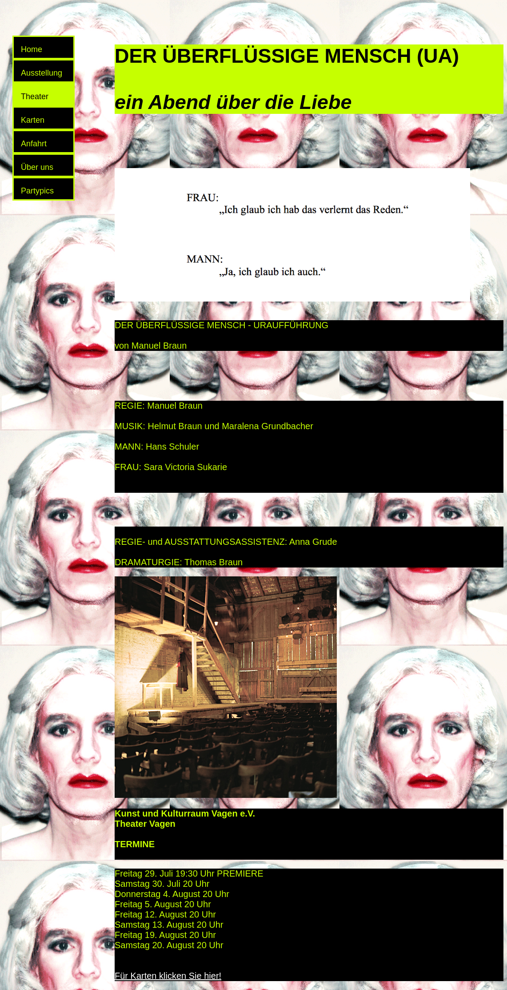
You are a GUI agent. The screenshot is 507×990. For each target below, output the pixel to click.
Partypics (37, 190)
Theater (34, 96)
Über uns (37, 167)
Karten (32, 120)
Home (31, 49)
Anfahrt (34, 143)
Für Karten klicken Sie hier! (168, 976)
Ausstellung (41, 72)
